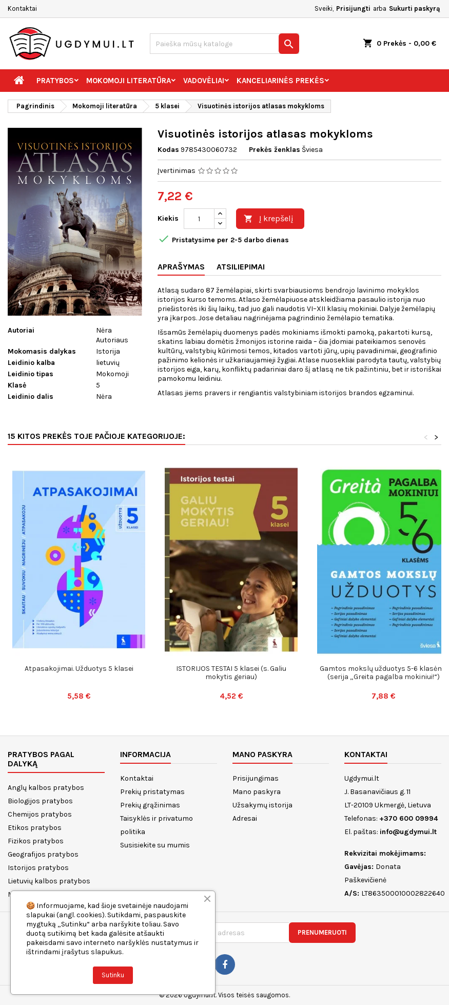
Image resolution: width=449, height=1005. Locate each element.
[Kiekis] (199, 218)
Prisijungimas (255, 778)
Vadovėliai (203, 80)
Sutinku (113, 975)
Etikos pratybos (35, 827)
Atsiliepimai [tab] (241, 267)
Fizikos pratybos (36, 841)
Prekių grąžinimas (150, 805)
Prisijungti (353, 8)
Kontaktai (22, 8)
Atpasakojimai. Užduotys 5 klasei (79, 668)
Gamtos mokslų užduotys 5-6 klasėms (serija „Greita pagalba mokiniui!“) (384, 672)
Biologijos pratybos (40, 801)
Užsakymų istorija (262, 805)
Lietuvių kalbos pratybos (49, 881)
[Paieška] (225, 43)
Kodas (168, 149)
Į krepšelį (269, 219)
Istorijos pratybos (38, 867)
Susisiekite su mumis (155, 845)
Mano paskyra (256, 791)
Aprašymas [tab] (181, 267)
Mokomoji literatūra (128, 80)
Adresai (244, 818)
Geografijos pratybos (43, 854)
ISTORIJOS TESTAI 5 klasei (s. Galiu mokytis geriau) (231, 672)
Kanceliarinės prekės (280, 80)
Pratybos (55, 80)
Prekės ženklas (274, 149)
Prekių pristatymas (152, 791)
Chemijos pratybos (40, 814)
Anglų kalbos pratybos (46, 787)
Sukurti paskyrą (414, 8)
